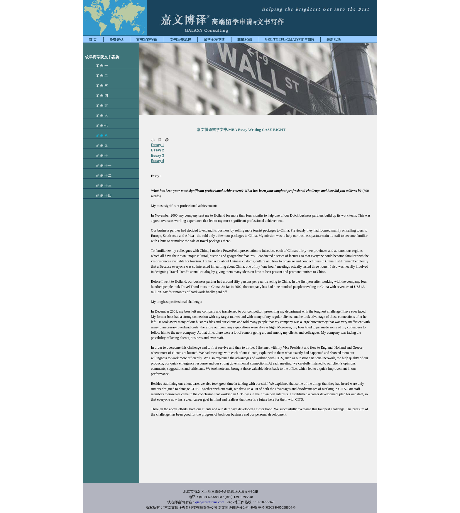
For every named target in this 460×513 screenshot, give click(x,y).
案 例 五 (98, 106)
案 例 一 (98, 66)
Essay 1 (157, 145)
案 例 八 (98, 136)
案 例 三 (98, 86)
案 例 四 (98, 96)
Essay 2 (157, 150)
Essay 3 (157, 155)
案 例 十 (98, 155)
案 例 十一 (100, 165)
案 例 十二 (100, 175)
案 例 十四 (100, 195)
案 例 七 (98, 126)
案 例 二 (98, 76)
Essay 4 (157, 161)
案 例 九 (98, 146)
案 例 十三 (100, 185)
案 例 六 (98, 116)
